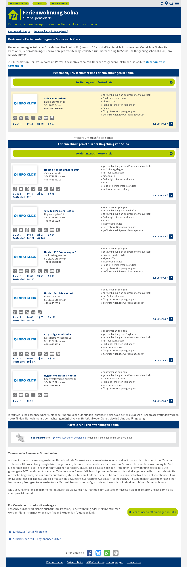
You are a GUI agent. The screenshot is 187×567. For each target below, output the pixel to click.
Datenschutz (75, 562)
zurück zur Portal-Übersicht (29, 531)
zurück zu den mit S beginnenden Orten (36, 539)
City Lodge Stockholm (57, 334)
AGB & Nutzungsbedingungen (104, 562)
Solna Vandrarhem (55, 98)
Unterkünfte (18, 3)
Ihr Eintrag (59, 3)
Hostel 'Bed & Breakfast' (59, 293)
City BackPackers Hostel (59, 210)
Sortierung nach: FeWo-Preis (124, 82)
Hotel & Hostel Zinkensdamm (61, 169)
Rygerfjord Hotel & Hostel (60, 375)
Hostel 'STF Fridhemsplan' (60, 252)
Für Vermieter (54, 562)
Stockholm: (38, 437)
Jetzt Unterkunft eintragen (154, 512)
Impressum (134, 562)
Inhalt (39, 3)
